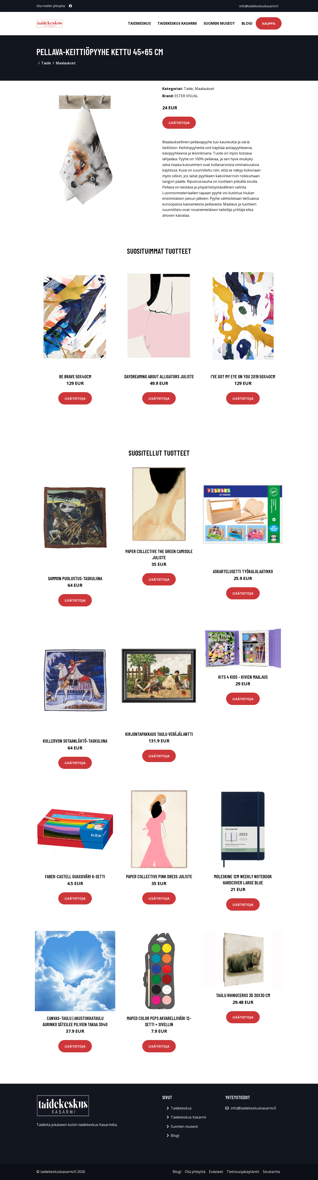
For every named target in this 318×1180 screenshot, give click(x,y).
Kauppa (268, 23)
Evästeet (216, 1171)
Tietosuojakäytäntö (243, 1171)
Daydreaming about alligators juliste (159, 376)
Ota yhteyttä (195, 1171)
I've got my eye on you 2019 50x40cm (243, 376)
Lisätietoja (179, 122)
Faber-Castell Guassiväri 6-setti (75, 876)
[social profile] (70, 6)
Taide (46, 63)
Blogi (247, 23)
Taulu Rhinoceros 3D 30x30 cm (243, 995)
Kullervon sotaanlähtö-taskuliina (75, 741)
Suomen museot (219, 23)
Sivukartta (271, 1171)
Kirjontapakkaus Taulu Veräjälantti (159, 734)
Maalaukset (66, 63)
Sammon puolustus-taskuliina (75, 578)
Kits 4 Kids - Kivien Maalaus (243, 677)
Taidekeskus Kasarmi (177, 23)
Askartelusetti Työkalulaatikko (243, 571)
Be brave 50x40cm (75, 376)
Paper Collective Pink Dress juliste (159, 876)
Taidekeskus (139, 23)
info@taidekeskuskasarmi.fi (258, 6)
